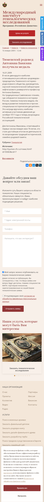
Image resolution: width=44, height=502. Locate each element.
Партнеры (33, 392)
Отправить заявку (13, 309)
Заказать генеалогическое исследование (22, 369)
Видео (5, 404)
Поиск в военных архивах (14, 420)
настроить (8, 473)
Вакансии (32, 400)
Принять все (22, 488)
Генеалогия (16, 142)
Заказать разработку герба (14, 436)
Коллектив (7, 400)
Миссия (31, 396)
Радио (5, 409)
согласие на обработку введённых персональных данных (19, 299)
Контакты (32, 404)
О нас (4, 392)
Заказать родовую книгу (13, 428)
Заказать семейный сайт (13, 445)
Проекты (6, 396)
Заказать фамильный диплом (15, 424)
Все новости (8, 158)
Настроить (22, 496)
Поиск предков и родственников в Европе (21, 441)
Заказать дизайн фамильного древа (18, 432)
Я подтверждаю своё (19, 299)
